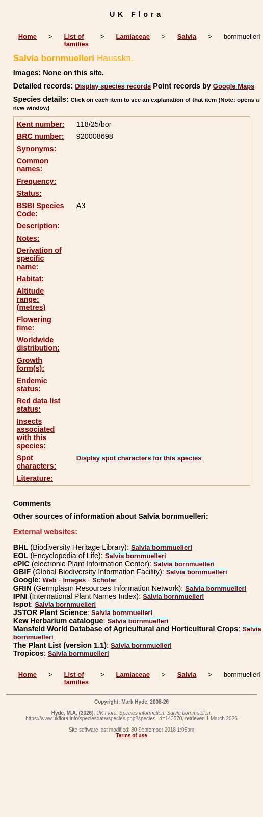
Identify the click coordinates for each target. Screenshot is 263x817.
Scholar (104, 580)
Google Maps (234, 86)
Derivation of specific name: (39, 258)
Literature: (35, 478)
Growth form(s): (30, 364)
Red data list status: (39, 405)
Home (27, 36)
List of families (76, 40)
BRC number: (40, 136)
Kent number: (41, 124)
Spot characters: (37, 462)
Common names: (32, 165)
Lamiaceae (133, 36)
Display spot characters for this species (139, 458)
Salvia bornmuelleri (161, 547)
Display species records (113, 86)
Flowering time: (34, 323)
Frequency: (37, 181)
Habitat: (30, 279)
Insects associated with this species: (36, 433)
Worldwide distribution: (38, 344)
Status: (29, 193)
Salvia (187, 36)
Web (49, 580)
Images (74, 580)
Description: (38, 226)
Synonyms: (37, 148)
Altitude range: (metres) (31, 299)
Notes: (28, 238)
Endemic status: (32, 384)
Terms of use (131, 735)
